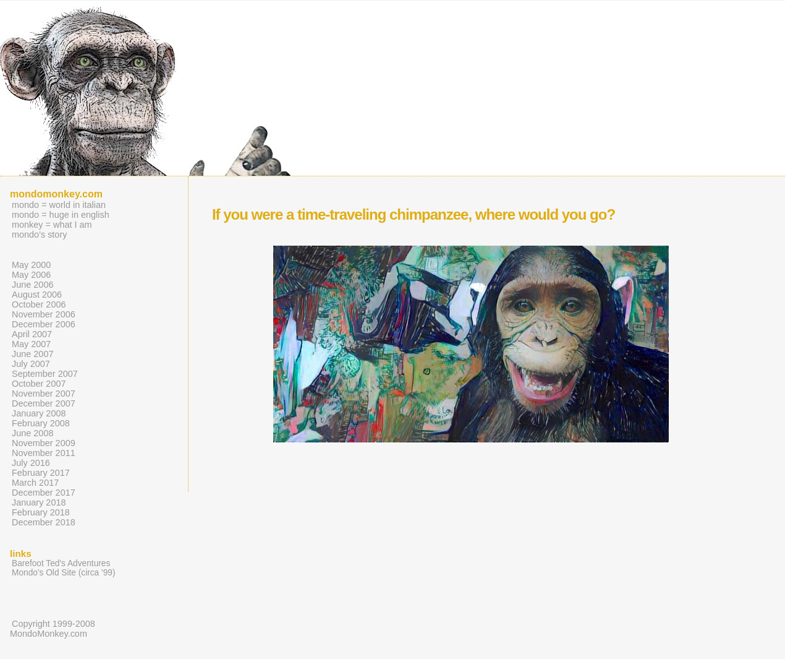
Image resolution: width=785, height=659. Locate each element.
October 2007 (39, 384)
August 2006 (37, 294)
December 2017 (43, 492)
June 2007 (32, 354)
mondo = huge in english (60, 215)
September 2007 (45, 374)
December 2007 (43, 403)
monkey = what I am (52, 225)
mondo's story (39, 234)
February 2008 (41, 423)
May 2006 (31, 275)
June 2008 (32, 433)
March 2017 (35, 483)
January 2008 (39, 413)
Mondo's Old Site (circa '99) (63, 572)
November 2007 (43, 393)
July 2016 (31, 463)
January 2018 (39, 502)
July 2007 (31, 364)
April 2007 (32, 334)
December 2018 (43, 522)
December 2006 (43, 324)
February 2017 (41, 473)
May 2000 (31, 265)
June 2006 (32, 285)
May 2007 (31, 344)
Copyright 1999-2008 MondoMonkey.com (52, 629)
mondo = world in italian (59, 205)
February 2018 (41, 512)
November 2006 (43, 314)
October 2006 (39, 304)
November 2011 (43, 453)
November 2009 (43, 443)
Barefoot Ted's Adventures (61, 563)
